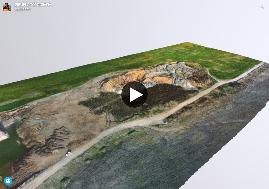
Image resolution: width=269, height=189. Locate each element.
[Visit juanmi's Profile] (7, 7)
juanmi (25, 9)
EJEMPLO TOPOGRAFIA (33, 4)
